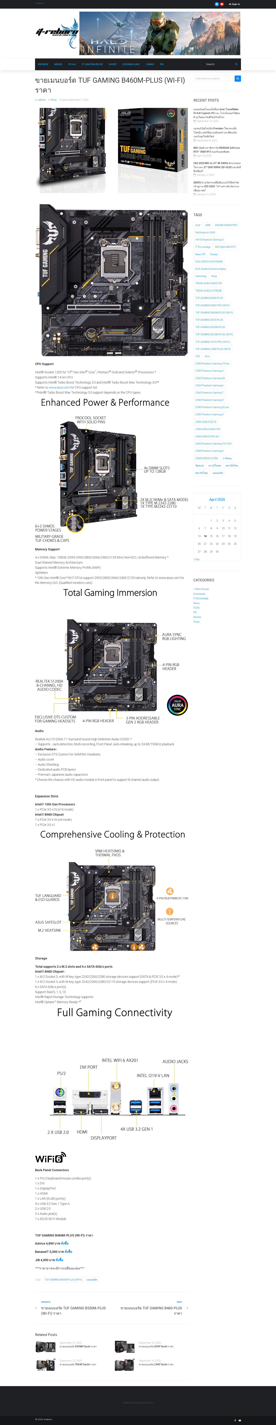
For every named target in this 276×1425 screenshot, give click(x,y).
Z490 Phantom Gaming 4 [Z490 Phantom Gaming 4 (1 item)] (209, 451)
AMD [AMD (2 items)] (208, 225)
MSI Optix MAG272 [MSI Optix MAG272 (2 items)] (225, 247)
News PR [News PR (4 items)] (200, 254)
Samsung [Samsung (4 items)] (200, 276)
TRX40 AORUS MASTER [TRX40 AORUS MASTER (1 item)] (208, 283)
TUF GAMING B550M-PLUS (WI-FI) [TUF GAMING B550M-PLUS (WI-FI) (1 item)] (214, 334)
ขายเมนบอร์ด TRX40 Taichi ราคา (78, 1364)
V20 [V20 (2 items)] (197, 356)
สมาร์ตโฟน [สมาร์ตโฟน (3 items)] (232, 465)
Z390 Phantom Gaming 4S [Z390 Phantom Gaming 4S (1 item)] (210, 378)
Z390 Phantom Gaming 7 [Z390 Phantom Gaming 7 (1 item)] (209, 392)
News (196, 603)
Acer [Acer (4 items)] (197, 225)
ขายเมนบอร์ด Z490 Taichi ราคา (156, 1364)
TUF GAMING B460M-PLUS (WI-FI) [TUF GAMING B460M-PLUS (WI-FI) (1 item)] (214, 312)
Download (199, 593)
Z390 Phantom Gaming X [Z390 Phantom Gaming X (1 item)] (209, 414)
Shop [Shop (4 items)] (214, 276)
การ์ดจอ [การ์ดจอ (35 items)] (227, 458)
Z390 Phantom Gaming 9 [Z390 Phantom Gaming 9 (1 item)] (209, 400)
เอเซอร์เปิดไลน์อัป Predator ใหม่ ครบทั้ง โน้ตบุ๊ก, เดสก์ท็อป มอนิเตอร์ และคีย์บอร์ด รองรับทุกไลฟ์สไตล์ (215, 132)
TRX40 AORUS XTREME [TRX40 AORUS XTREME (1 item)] (208, 290)
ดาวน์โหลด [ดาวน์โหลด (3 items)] (215, 465)
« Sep (196, 559)
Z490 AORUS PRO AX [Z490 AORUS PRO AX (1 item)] (207, 436)
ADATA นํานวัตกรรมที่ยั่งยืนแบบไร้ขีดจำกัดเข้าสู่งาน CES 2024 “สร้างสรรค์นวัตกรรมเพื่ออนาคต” (216, 186)
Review (197, 617)
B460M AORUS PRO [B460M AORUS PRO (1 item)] (226, 225)
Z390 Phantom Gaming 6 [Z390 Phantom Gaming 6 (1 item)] (209, 385)
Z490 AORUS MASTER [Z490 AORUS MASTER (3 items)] (207, 429)
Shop (54, 99)
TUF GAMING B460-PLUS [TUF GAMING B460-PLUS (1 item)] (209, 298)
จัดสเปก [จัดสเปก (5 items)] (199, 465)
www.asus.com (59, 387)
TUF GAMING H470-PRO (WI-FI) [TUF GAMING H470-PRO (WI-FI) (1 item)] (212, 341)
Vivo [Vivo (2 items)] (207, 356)
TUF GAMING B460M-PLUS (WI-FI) (63, 1279)
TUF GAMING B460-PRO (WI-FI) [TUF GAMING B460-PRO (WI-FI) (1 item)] (212, 305)
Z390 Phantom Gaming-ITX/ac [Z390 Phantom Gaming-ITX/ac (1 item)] (212, 363)
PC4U (196, 607)
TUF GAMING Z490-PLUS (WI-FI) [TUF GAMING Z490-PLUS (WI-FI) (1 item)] (213, 349)
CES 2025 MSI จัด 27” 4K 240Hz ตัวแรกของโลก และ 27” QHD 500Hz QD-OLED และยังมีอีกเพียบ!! (217, 167)
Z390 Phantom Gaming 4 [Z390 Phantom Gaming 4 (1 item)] (209, 370)
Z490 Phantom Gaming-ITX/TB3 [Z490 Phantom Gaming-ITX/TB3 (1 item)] (213, 443)
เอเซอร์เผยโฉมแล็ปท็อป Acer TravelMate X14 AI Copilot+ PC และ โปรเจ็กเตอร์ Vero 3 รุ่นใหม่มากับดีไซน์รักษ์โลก (216, 113)
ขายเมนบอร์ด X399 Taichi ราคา (156, 1346)
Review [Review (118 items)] (214, 254)
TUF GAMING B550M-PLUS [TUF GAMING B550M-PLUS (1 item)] (210, 327)
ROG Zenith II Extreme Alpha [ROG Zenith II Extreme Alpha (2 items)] (210, 269)
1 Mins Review (201, 589)
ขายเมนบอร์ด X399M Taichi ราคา (78, 1346)
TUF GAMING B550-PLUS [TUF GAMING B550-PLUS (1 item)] (209, 319)
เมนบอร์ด (92, 1279)
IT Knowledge (200, 598)
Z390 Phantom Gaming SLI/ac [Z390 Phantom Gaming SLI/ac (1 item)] (212, 407)
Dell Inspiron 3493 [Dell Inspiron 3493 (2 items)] (205, 232)
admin (41, 99)
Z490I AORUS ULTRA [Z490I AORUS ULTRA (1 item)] (206, 458)
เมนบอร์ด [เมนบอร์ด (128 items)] (218, 473)
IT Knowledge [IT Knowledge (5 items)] (202, 247)
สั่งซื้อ (64, 1243)
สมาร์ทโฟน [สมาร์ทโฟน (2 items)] (201, 473)
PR (195, 612)
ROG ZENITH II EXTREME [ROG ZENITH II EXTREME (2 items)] (209, 261)
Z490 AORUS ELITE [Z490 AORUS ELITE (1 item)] (206, 421)
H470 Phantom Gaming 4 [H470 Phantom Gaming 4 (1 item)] (209, 239)
